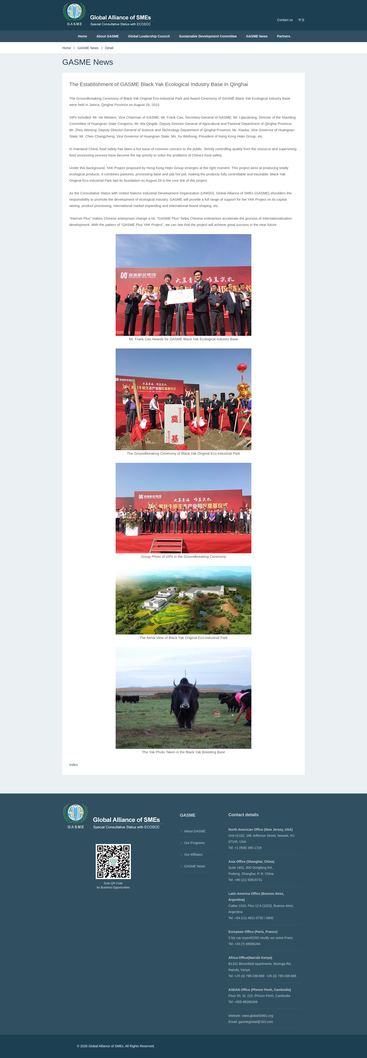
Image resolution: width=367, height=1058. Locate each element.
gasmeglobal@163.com (256, 1022)
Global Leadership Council (149, 36)
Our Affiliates (193, 854)
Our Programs (194, 843)
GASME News (257, 36)
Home (82, 36)
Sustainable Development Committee (208, 36)
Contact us (285, 20)
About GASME (107, 36)
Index (73, 765)
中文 (301, 20)
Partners (283, 36)
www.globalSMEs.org (257, 1016)
